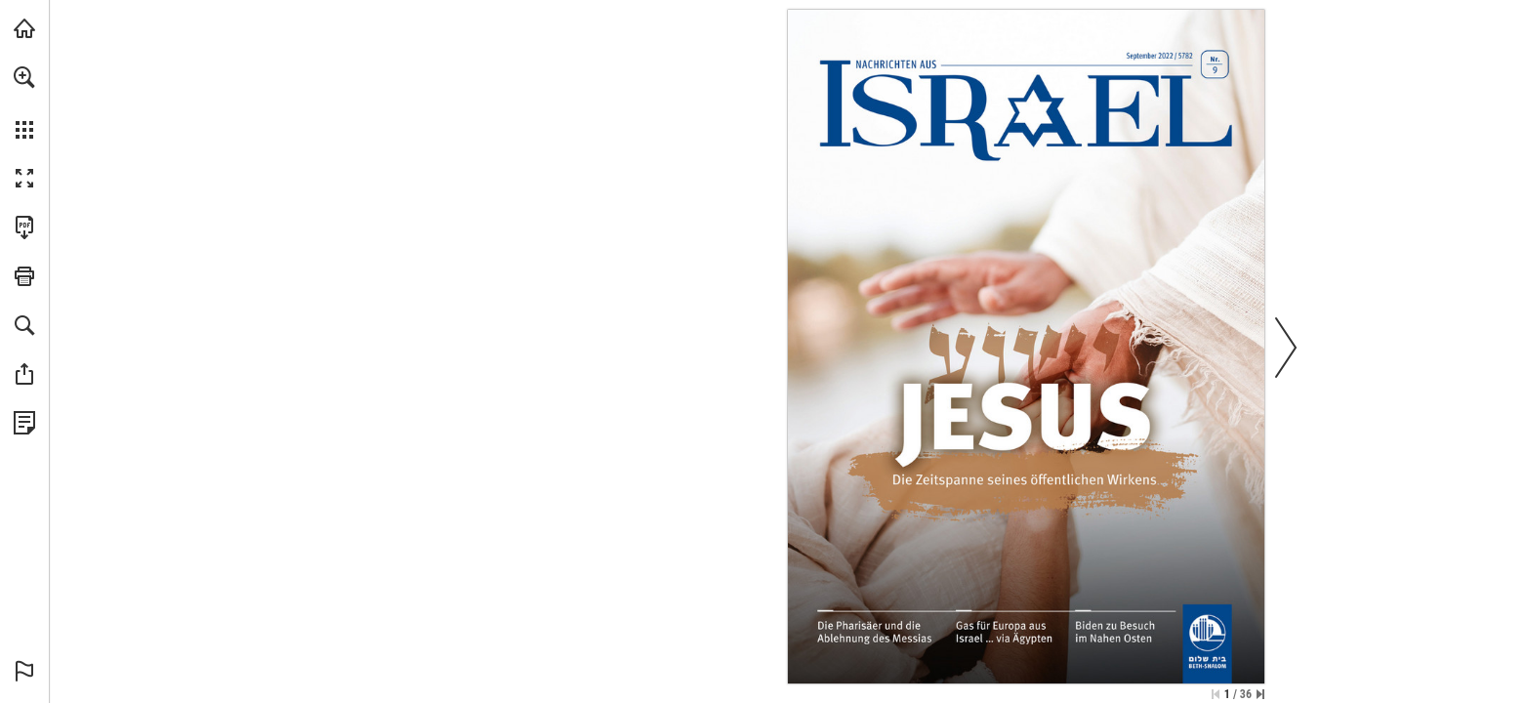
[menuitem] (24, 102)
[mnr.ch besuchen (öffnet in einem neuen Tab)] (24, 28)
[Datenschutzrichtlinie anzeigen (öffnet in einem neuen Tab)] (24, 422)
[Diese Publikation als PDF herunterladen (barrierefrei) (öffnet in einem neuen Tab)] (24, 227)
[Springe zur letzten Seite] (1260, 694)
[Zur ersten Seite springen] (1215, 694)
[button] (24, 77)
